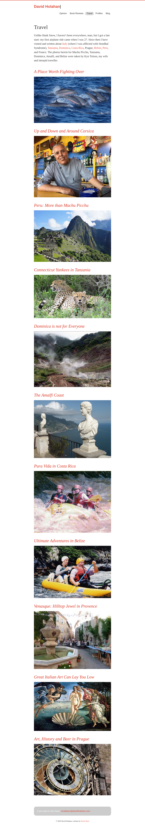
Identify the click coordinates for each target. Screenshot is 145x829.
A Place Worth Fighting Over (59, 71)
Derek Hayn (85, 821)
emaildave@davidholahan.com (75, 811)
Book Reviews (76, 13)
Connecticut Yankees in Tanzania (62, 270)
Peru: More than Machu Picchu (61, 205)
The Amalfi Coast (49, 395)
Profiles (99, 13)
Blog (108, 13)
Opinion (63, 13)
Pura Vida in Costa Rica (55, 466)
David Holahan (47, 6)
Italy (64, 43)
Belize (97, 47)
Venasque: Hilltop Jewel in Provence (65, 606)
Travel (89, 13)
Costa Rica (77, 47)
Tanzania (53, 47)
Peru (105, 47)
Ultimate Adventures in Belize (59, 540)
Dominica (64, 47)
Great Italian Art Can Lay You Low (64, 677)
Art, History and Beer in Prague (61, 739)
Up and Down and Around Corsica (64, 131)
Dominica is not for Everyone (59, 326)
